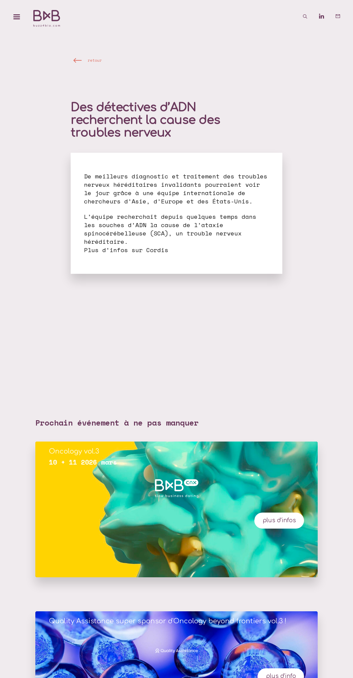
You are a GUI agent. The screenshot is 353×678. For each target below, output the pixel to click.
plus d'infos (279, 520)
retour (95, 60)
